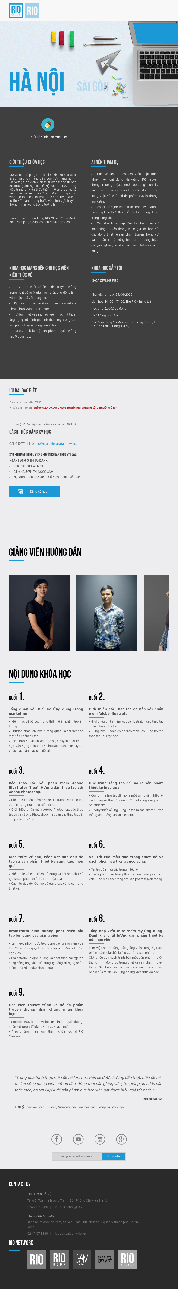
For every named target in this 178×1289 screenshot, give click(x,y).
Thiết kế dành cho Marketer (48, 128)
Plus (121, 1139)
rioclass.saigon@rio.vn (70, 1233)
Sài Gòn (93, 86)
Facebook (78, 1139)
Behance (100, 1139)
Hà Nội (37, 81)
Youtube (57, 1139)
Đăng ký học (38, 491)
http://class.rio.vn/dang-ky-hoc (56, 443)
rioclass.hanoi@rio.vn (69, 1207)
